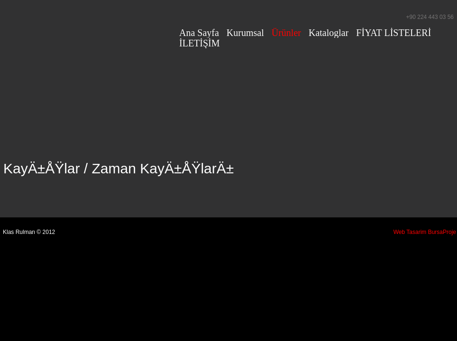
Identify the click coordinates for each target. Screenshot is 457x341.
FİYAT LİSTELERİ (393, 32)
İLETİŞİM (199, 43)
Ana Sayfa (199, 32)
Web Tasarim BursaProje (424, 232)
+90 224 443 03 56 (430, 17)
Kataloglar (328, 32)
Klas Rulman (86, 25)
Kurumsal (245, 32)
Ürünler (286, 32)
